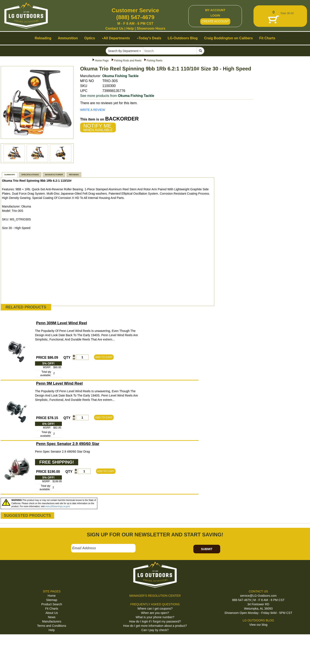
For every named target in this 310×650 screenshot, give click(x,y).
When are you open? (155, 613)
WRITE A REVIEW (92, 109)
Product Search (51, 604)
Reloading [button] (43, 38)
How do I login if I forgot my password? (155, 621)
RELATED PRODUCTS (26, 307)
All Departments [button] (116, 38)
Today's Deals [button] (149, 38)
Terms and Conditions (51, 625)
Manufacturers (51, 621)
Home (52, 595)
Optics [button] (89, 38)
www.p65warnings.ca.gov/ (57, 506)
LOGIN (215, 15)
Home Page (101, 60)
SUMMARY (9, 174)
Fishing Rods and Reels (127, 60)
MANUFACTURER (54, 174)
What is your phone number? (155, 617)
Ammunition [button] (68, 38)
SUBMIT (206, 549)
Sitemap (51, 600)
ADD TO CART (104, 357)
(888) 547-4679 (135, 17)
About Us (52, 613)
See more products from (117, 96)
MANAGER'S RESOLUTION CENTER (155, 595)
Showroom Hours (151, 28)
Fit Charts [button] (267, 38)
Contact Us (114, 28)
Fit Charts (51, 608)
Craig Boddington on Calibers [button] (228, 38)
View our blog (258, 624)
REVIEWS (74, 174)
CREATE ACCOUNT (215, 21)
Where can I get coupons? (155, 608)
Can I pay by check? (155, 630)
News (51, 617)
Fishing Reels (154, 60)
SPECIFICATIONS (30, 174)
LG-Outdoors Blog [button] (183, 38)
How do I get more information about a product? (155, 625)
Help (130, 28)
